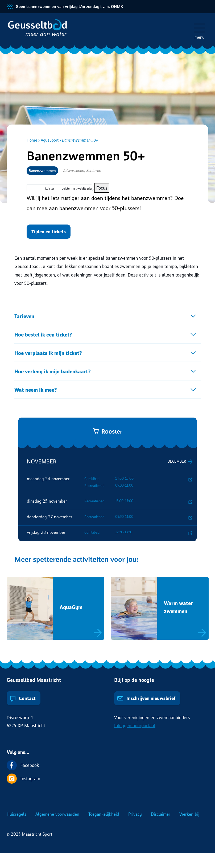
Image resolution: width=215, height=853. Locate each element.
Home (32, 140)
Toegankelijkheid (103, 814)
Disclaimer (160, 814)
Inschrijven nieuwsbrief (146, 698)
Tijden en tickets (48, 232)
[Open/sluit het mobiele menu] (199, 28)
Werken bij (189, 814)
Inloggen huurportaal (134, 725)
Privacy (135, 814)
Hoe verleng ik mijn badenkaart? (52, 371)
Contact (23, 698)
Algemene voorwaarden (57, 814)
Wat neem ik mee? (35, 389)
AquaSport (50, 140)
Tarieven (24, 316)
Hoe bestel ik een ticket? (43, 334)
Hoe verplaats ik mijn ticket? (48, 353)
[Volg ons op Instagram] (107, 779)
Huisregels (16, 814)
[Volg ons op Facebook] (107, 765)
